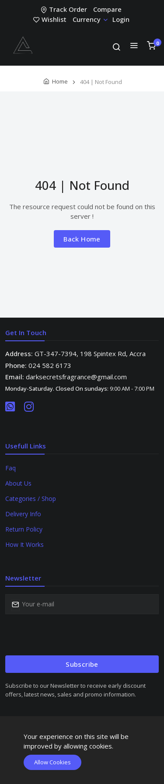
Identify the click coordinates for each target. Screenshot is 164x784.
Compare (107, 9)
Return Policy (23, 529)
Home (60, 81)
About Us (18, 483)
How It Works (24, 544)
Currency (90, 19)
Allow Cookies (52, 762)
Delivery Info (23, 514)
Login (120, 19)
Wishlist (50, 19)
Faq (10, 468)
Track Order (64, 9)
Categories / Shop (30, 498)
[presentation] (71, 635)
